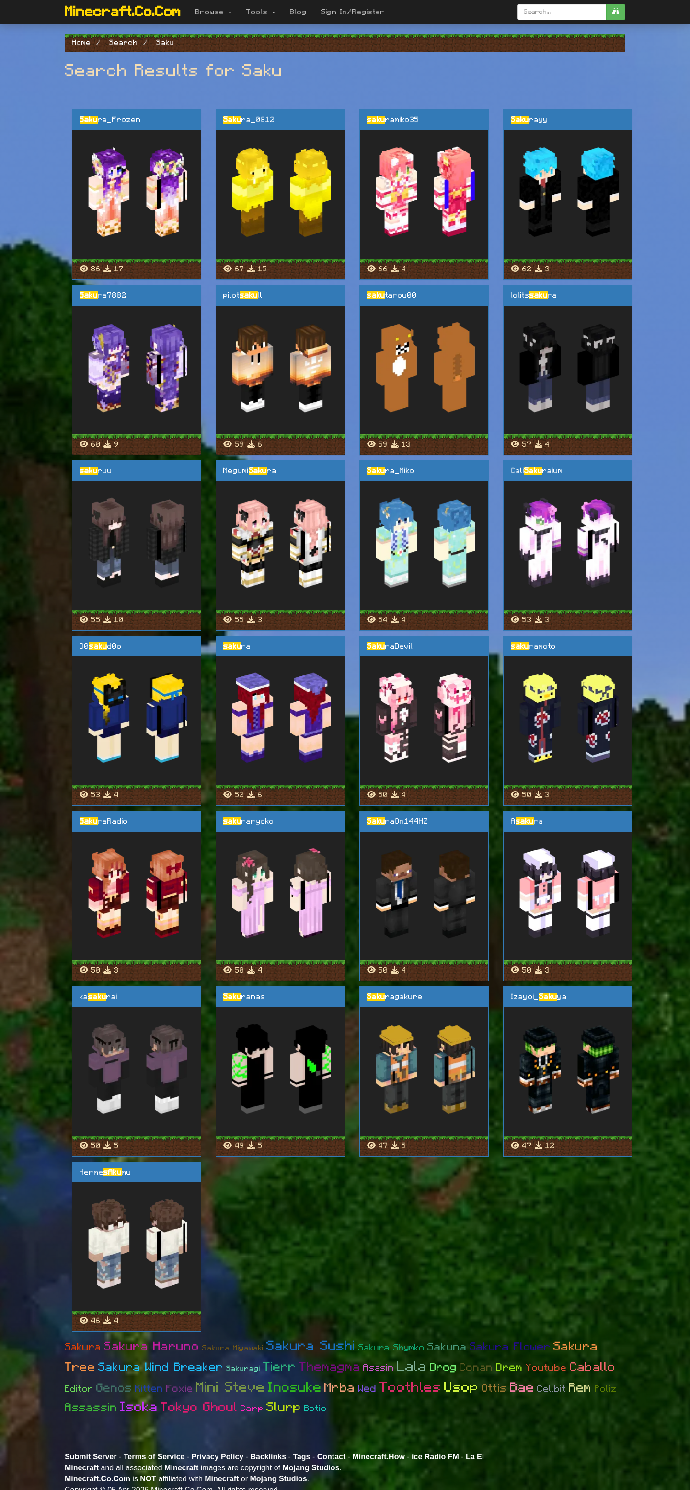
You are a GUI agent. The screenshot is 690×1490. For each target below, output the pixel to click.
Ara (527, 821)
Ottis (494, 1388)
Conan (476, 1368)
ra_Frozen (110, 120)
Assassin (91, 1408)
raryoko (248, 821)
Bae (522, 1388)
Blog (298, 12)
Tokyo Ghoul (199, 1407)
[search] (615, 12)
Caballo (593, 1367)
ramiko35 (393, 120)
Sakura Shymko (391, 1347)
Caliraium (537, 471)
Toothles (410, 1387)
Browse (214, 12)
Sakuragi (243, 1369)
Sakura (83, 1347)
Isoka (139, 1407)
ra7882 (103, 295)
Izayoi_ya (539, 997)
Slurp (283, 1407)
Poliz (606, 1389)
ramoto (533, 646)
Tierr (279, 1367)
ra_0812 (249, 120)
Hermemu (105, 1172)
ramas (244, 997)
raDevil (390, 646)
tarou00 (392, 295)
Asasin (378, 1368)
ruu (96, 471)
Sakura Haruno (151, 1346)
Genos (114, 1388)
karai (98, 997)
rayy (529, 120)
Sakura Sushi (311, 1346)
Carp (252, 1408)
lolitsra (534, 295)
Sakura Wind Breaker (160, 1368)
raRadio (104, 821)
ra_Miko (390, 471)
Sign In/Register (353, 12)
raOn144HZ (397, 821)
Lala (412, 1367)
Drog (443, 1368)
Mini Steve (230, 1387)
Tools (261, 12)
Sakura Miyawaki (233, 1348)
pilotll (243, 295)
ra (237, 646)
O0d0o (101, 646)
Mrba (339, 1388)
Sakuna (447, 1347)
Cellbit (551, 1389)
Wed (367, 1389)
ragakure (395, 997)
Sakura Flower (510, 1347)
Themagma (329, 1367)
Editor (79, 1389)
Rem (580, 1388)
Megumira (249, 471)
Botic (315, 1408)
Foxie (179, 1389)
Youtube (546, 1368)
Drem (509, 1368)
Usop (461, 1387)
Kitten (149, 1389)
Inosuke (295, 1388)
